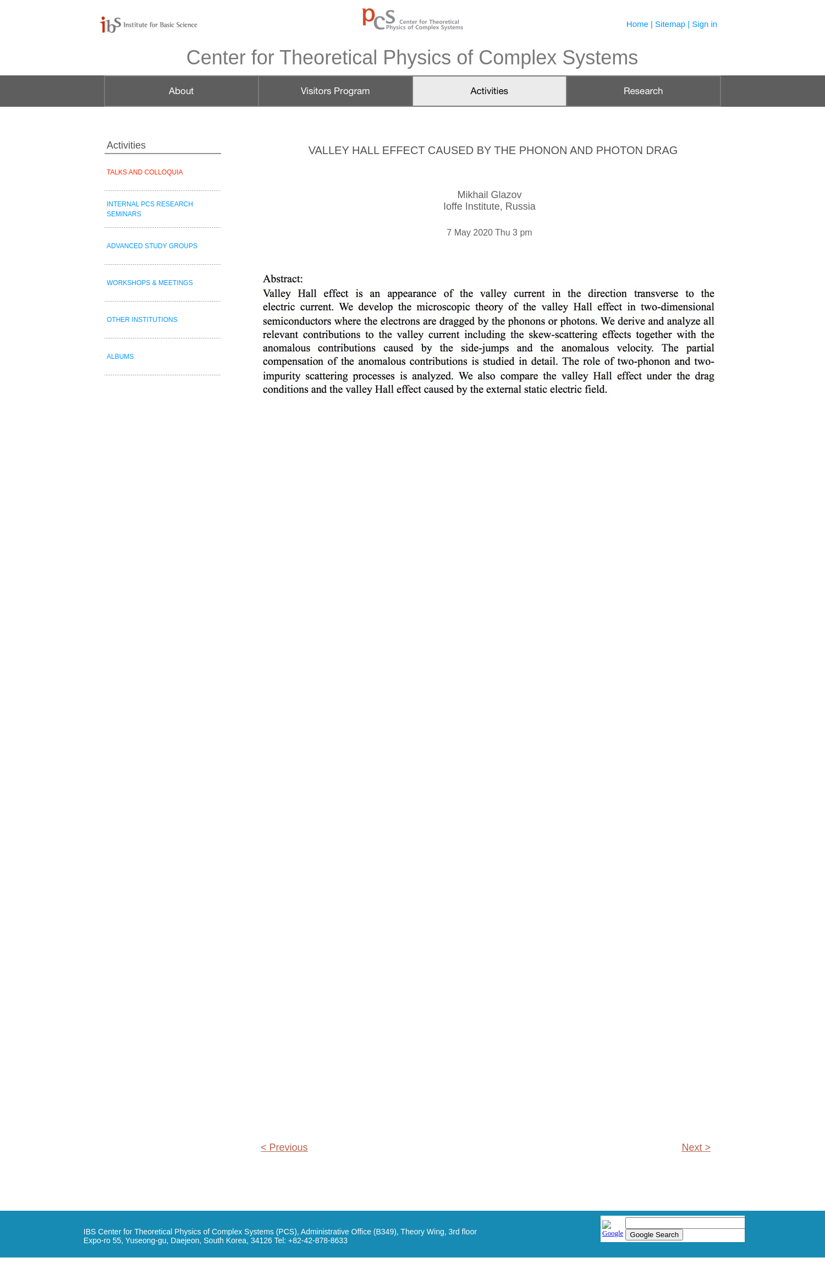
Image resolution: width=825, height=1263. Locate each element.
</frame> (673, 1230)
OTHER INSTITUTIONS (142, 320)
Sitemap (670, 24)
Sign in (704, 24)
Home (637, 24)
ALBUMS (120, 356)
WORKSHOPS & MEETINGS (150, 283)
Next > (696, 1147)
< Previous (284, 1147)
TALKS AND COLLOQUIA (145, 172)
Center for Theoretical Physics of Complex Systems (412, 57)
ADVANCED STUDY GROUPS (152, 246)
